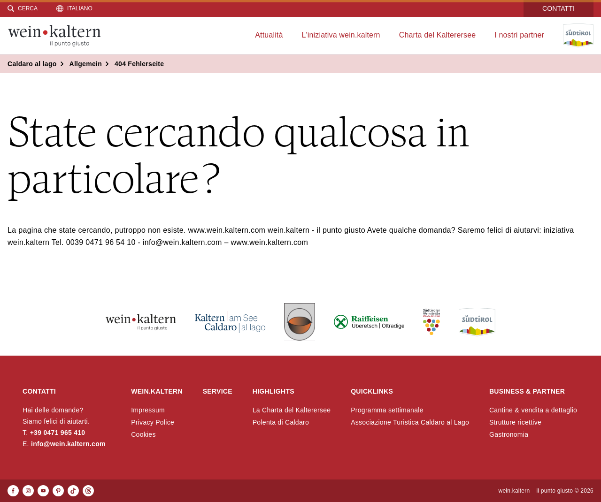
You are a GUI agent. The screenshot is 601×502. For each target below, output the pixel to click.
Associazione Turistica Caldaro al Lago (410, 422)
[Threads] (88, 490)
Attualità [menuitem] (269, 35)
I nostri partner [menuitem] (519, 35)
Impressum (148, 410)
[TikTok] (73, 490)
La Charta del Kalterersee (292, 410)
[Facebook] (13, 490)
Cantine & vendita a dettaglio (533, 410)
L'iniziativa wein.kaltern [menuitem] (341, 35)
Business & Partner (527, 391)
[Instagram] (28, 490)
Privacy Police (152, 422)
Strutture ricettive (515, 422)
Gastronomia (508, 434)
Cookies (143, 434)
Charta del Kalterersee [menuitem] (437, 35)
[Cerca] (23, 8)
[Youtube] (43, 490)
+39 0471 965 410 (57, 432)
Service (217, 391)
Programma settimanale (387, 410)
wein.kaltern (157, 391)
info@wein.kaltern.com (68, 444)
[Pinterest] (58, 490)
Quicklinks (372, 391)
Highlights (273, 391)
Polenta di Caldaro (281, 422)
